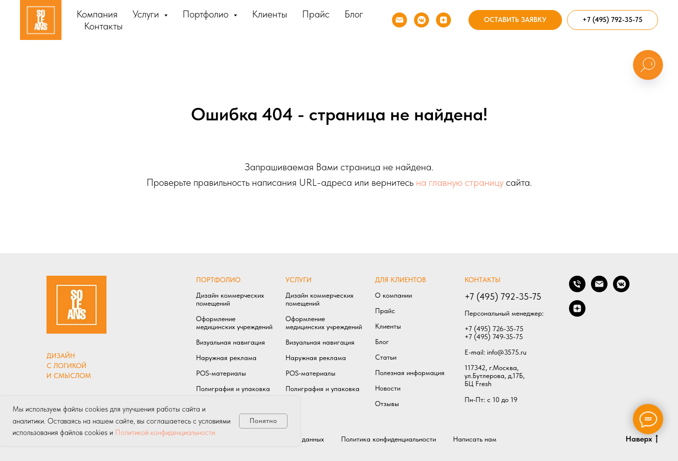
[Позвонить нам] (577, 289)
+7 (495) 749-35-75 (493, 337)
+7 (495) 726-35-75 (494, 329)
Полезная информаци (408, 373)
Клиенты (269, 14)
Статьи (385, 357)
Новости (387, 388)
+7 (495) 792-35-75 (503, 296)
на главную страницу (460, 182)
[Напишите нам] (399, 19)
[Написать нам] (599, 289)
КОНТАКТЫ (482, 280)
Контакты (103, 26)
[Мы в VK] (421, 19)
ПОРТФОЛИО (218, 280)
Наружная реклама (226, 358)
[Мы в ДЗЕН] (443, 19)
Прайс (316, 14)
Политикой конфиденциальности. (165, 432)
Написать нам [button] (474, 439)
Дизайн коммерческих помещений (230, 299)
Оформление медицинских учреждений (234, 323)
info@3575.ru (506, 352)
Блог (353, 14)
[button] (515, 20)
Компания (97, 14)
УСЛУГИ (299, 280)
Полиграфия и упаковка (233, 389)
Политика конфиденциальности (388, 439)
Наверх (642, 439)
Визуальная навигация (230, 342)
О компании (393, 295)
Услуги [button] (147, 14)
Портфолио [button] (206, 14)
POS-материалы (221, 373)
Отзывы (387, 404)
